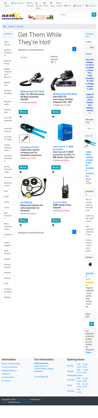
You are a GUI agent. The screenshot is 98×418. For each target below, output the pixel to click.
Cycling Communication (8, 147)
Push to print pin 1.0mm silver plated (89, 245)
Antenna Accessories (8, 52)
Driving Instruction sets (8, 169)
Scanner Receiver (7, 265)
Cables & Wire (7, 111)
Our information (8, 377)
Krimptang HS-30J (29, 147)
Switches (7, 273)
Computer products (8, 130)
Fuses (6, 196)
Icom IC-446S (60, 202)
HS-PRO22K (26, 202)
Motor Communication (8, 226)
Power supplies (7, 244)
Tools (6, 284)
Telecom (7, 278)
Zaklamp (7, 297)
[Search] (75, 15)
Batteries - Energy (8, 62)
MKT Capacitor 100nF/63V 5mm (89, 231)
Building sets (7, 84)
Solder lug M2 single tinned (90, 218)
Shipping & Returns (9, 370)
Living (6, 207)
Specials (20, 26)
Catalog (11, 26)
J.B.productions (26, 402)
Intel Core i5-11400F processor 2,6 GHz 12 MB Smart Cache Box (64, 155)
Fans (6, 191)
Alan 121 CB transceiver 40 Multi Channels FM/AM (32, 97)
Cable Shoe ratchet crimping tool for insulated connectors (30, 152)
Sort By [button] (24, 57)
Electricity (8, 177)
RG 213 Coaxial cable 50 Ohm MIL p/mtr (89, 205)
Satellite (7, 259)
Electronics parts (8, 184)
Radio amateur (7, 252)
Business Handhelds (8, 93)
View (23, 112)
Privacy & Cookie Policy (11, 364)
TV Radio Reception (8, 290)
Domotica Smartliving (8, 158)
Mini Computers (8, 215)
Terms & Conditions (9, 367)
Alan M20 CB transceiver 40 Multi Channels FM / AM (63, 99)
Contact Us (6, 374)
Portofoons (8, 236)
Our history (6, 381)
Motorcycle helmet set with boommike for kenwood (31, 208)
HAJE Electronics (23, 399)
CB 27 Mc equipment (8, 120)
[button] (18, 3)
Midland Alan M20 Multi (65, 94)
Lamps (7, 202)
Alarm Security (7, 43)
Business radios (7, 102)
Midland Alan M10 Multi (32, 91)
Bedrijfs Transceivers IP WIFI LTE (8, 73)
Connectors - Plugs (8, 138)
